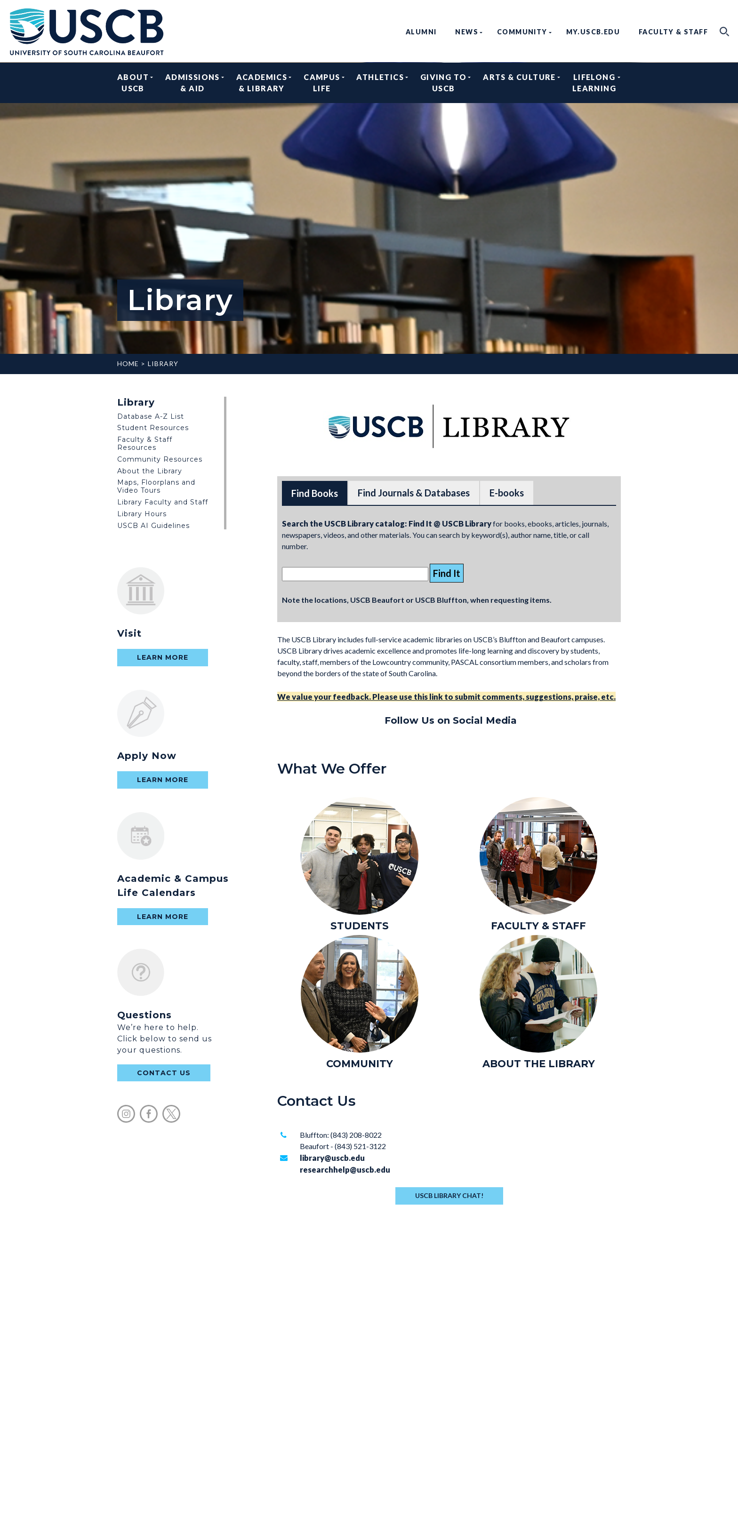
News (466, 32)
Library (163, 364)
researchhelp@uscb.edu (345, 1169)
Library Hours (142, 514)
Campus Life (322, 82)
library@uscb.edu (332, 1158)
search (724, 31)
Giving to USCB (443, 82)
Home (128, 364)
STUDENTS (359, 926)
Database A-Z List (150, 416)
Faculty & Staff (673, 32)
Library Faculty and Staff (162, 502)
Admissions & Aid (192, 82)
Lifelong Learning (594, 82)
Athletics (380, 82)
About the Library (149, 471)
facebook (149, 1114)
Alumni (421, 32)
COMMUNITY (359, 1064)
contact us (164, 1073)
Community (522, 32)
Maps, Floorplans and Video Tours (156, 486)
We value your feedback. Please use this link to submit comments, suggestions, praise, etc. (446, 697)
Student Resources (153, 427)
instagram (126, 1114)
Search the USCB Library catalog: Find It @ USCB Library (386, 523)
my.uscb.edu (593, 32)
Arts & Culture (519, 82)
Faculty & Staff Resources (144, 443)
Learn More (162, 657)
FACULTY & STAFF (538, 926)
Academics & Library (262, 82)
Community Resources (159, 459)
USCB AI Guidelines (153, 525)
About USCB (133, 82)
